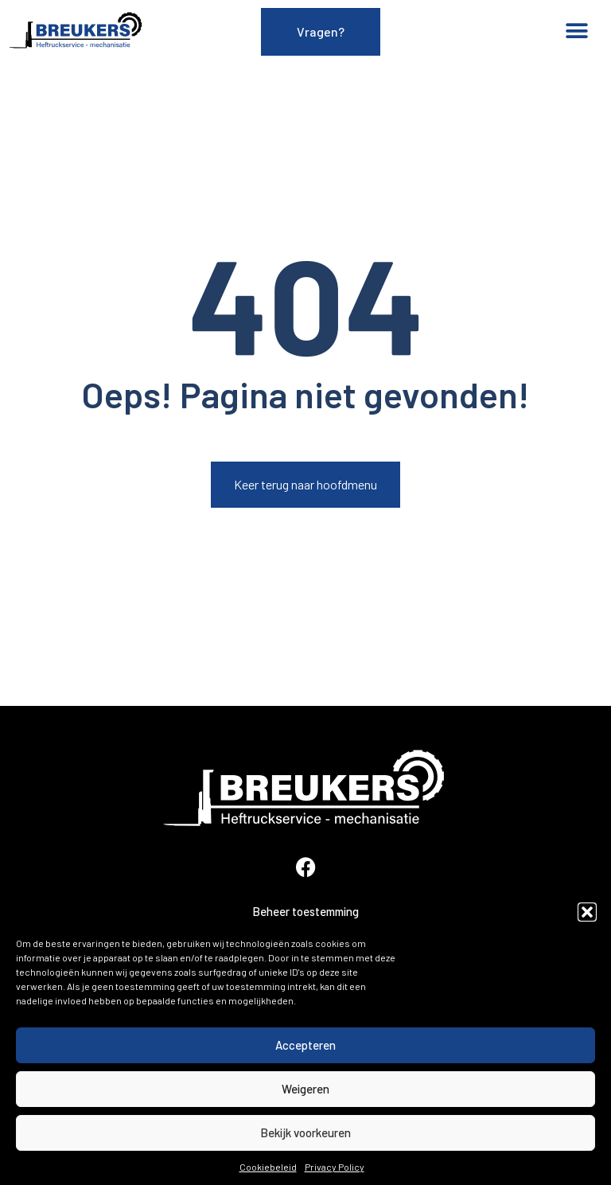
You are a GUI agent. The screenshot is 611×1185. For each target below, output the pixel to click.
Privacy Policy (334, 1166)
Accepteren (305, 1045)
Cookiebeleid (268, 1166)
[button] (587, 912)
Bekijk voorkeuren (305, 1132)
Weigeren (305, 1089)
